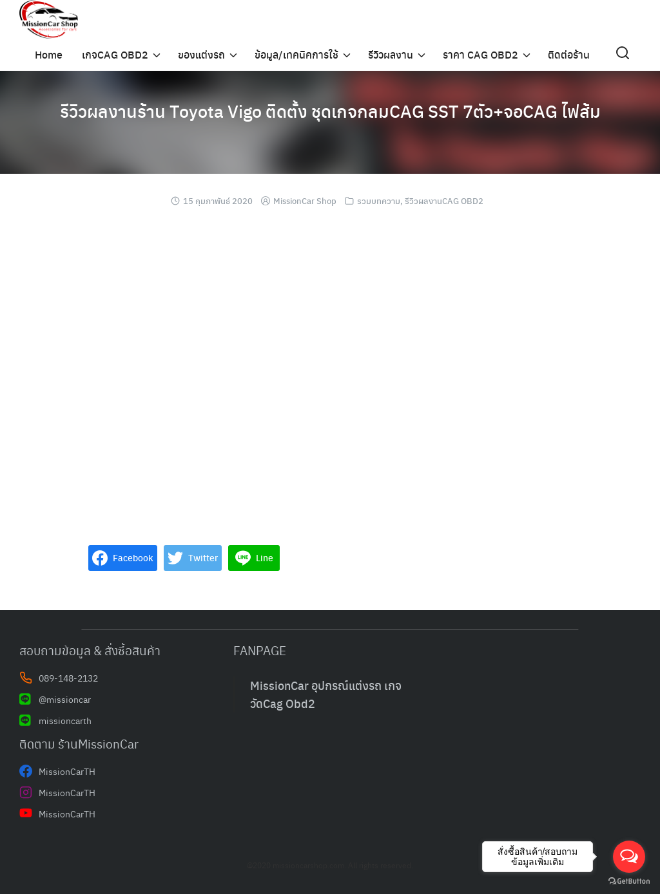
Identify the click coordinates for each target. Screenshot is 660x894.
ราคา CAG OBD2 (480, 54)
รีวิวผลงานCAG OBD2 (444, 200)
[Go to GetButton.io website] (629, 881)
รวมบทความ (378, 200)
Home (49, 54)
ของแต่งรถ (201, 54)
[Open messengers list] (629, 857)
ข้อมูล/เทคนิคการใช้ (296, 54)
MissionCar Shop (304, 200)
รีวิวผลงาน (390, 54)
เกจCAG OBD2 (115, 54)
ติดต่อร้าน (569, 54)
